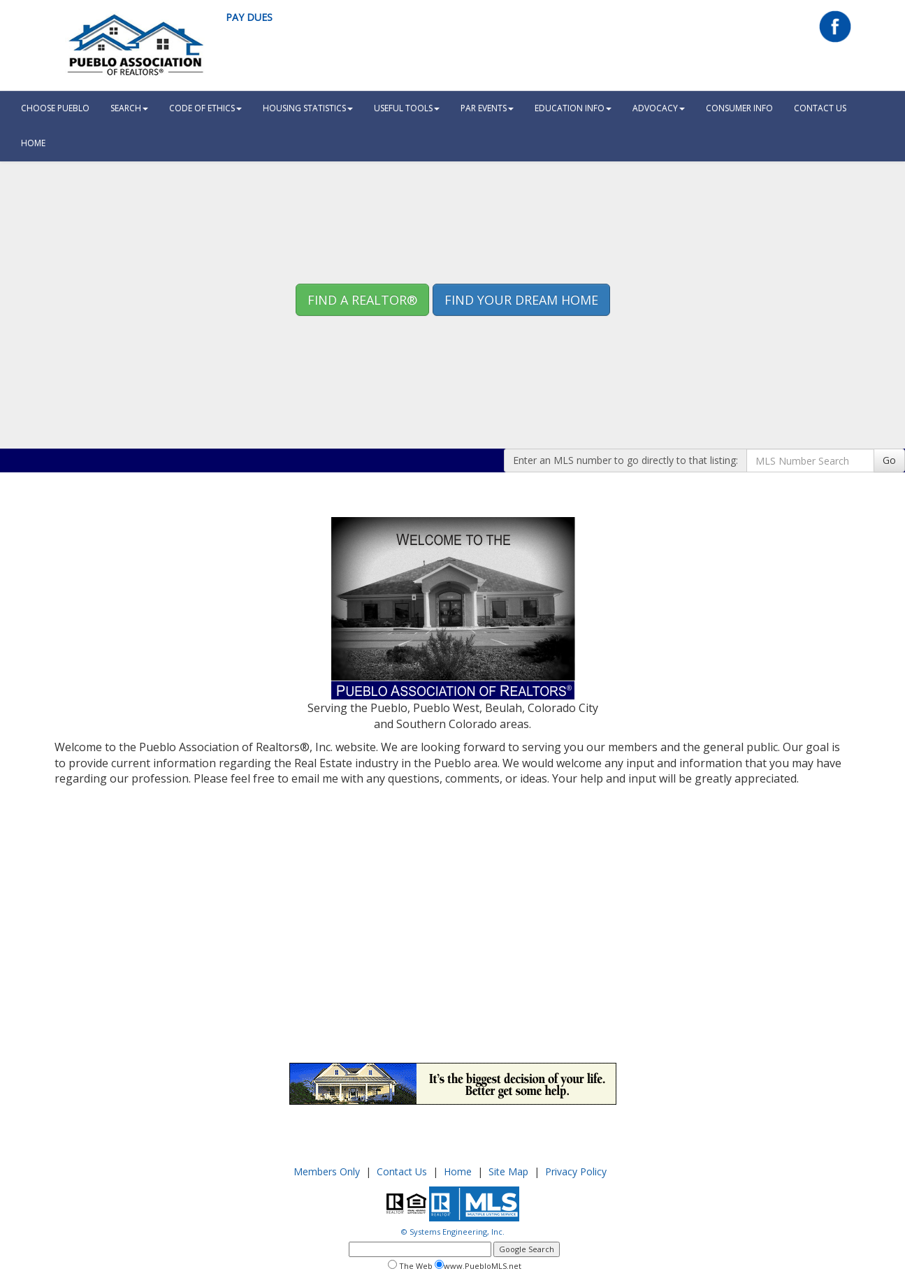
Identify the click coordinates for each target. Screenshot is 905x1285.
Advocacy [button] (658, 108)
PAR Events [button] (487, 108)
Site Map (508, 1171)
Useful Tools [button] (407, 108)
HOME (33, 143)
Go (889, 460)
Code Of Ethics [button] (205, 108)
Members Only (327, 1171)
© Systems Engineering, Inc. (453, 1231)
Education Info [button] (573, 108)
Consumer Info (739, 108)
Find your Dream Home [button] (521, 299)
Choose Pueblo (55, 108)
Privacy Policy (576, 1171)
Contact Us (820, 108)
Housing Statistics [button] (308, 108)
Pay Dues (249, 17)
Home (458, 1171)
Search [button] (129, 108)
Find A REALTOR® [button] (362, 299)
